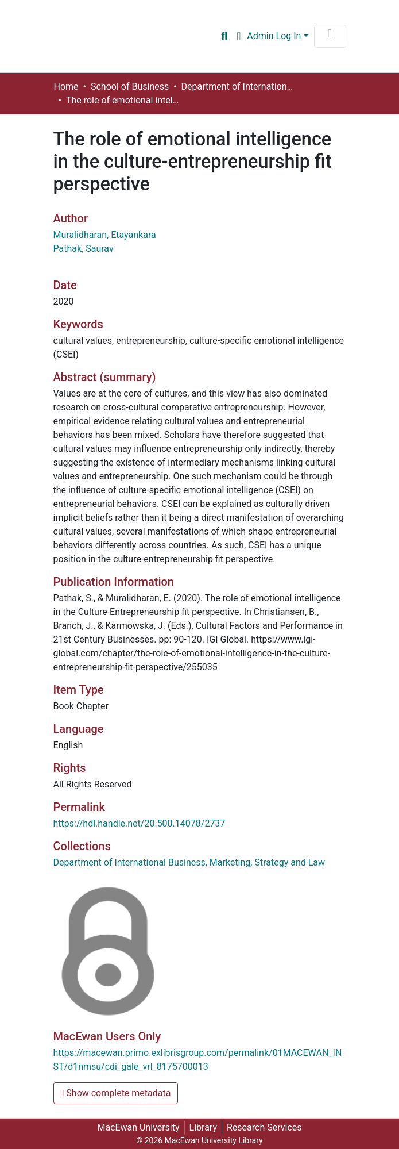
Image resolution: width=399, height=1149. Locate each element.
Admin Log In (274, 35)
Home (66, 86)
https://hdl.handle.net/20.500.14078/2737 (139, 823)
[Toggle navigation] (330, 36)
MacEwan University (138, 1127)
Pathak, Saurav (83, 248)
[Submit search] (224, 36)
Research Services (264, 1127)
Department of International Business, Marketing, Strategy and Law (238, 86)
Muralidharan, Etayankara (104, 234)
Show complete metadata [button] (116, 1092)
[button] (238, 36)
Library (203, 1127)
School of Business (130, 86)
